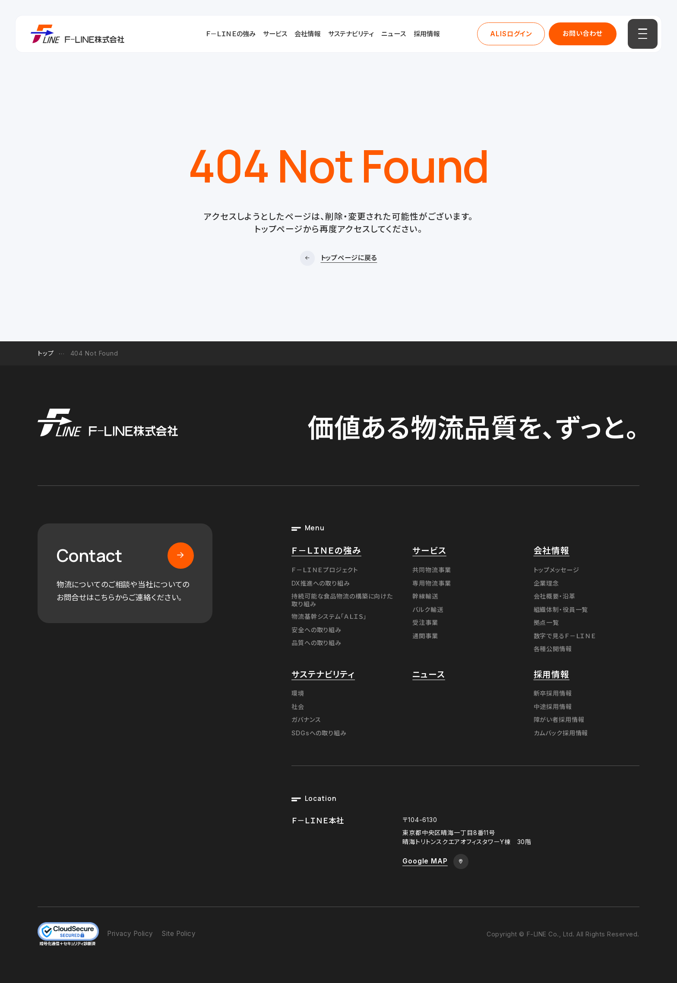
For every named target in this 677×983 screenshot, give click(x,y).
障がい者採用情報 (559, 719)
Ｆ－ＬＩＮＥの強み (231, 34)
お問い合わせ (582, 33)
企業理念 (547, 583)
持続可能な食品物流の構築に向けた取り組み (342, 600)
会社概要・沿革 (555, 596)
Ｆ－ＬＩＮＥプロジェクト (324, 569)
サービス (275, 34)
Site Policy (178, 933)
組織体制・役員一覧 (561, 609)
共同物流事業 (431, 569)
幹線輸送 (425, 596)
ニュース (393, 34)
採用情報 (427, 34)
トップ (46, 353)
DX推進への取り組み (320, 583)
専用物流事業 (431, 583)
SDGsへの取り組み (319, 733)
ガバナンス (306, 719)
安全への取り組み (316, 629)
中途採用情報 (553, 706)
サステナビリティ (351, 34)
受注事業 (425, 622)
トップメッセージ (556, 569)
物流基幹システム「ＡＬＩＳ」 (329, 616)
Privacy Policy (130, 933)
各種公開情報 (553, 648)
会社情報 (307, 34)
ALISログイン (511, 34)
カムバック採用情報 (561, 733)
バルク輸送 (427, 609)
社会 (297, 706)
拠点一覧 (547, 622)
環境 (297, 693)
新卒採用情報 (553, 693)
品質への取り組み (316, 642)
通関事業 (425, 636)
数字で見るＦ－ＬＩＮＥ (565, 636)
